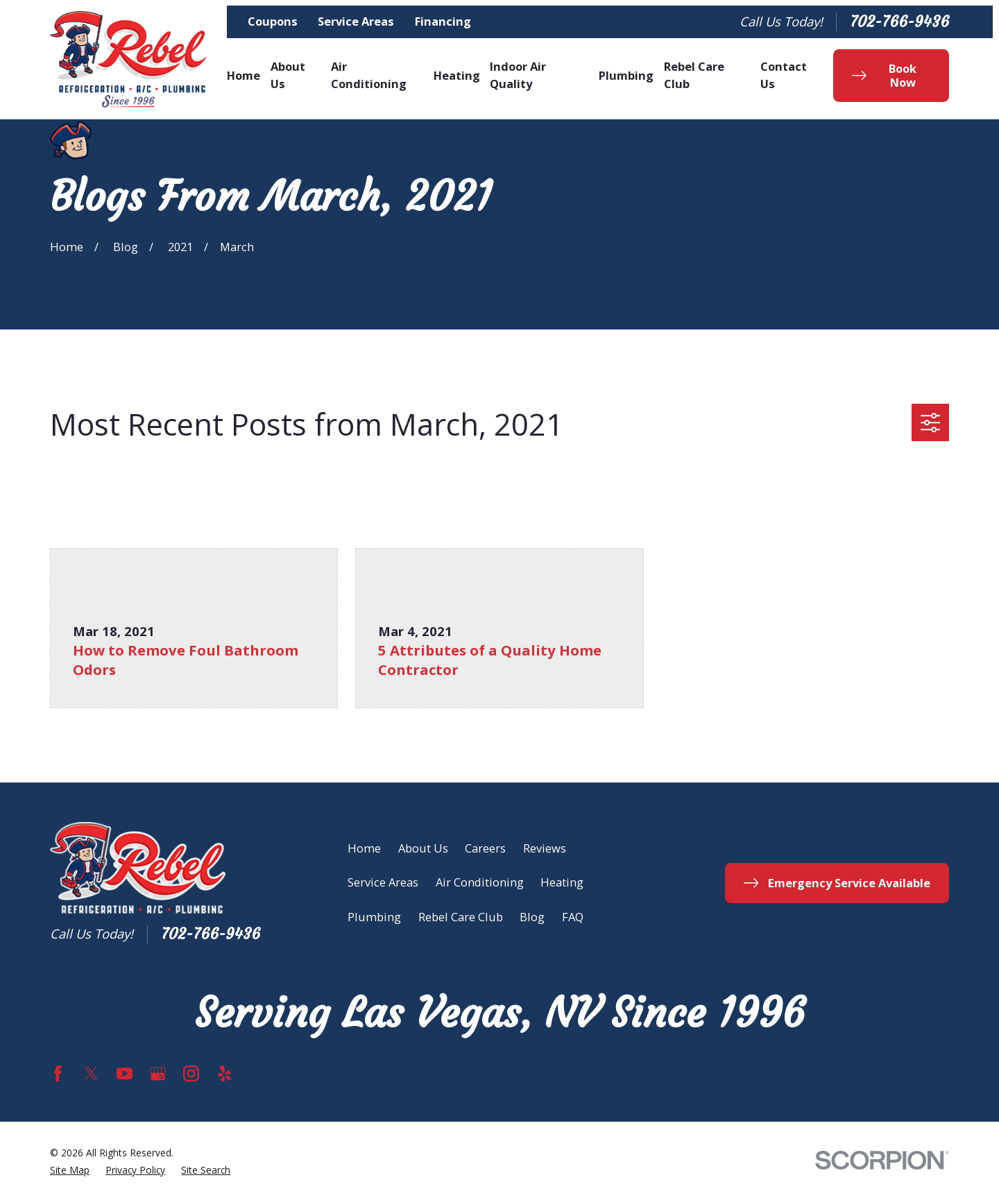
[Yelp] (224, 1073)
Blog (532, 917)
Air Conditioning (480, 882)
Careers (485, 848)
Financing (443, 21)
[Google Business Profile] (158, 1073)
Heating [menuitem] (457, 75)
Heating (561, 882)
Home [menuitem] (243, 75)
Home (364, 848)
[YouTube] (125, 1073)
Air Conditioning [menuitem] (369, 75)
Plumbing (374, 917)
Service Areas (356, 21)
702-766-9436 (899, 21)
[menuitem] (69, 1170)
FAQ (572, 917)
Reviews (544, 848)
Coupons (273, 21)
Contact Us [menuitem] (783, 75)
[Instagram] (191, 1073)
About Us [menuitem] (288, 75)
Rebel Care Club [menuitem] (694, 75)
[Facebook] (58, 1073)
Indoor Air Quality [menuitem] (518, 75)
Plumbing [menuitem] (626, 75)
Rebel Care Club (460, 917)
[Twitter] (91, 1073)
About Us (423, 848)
